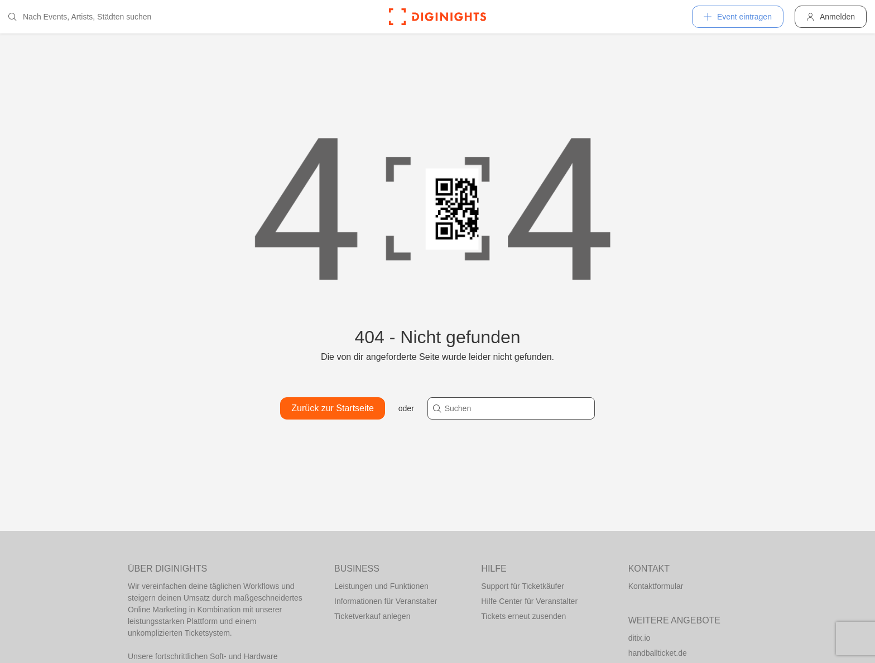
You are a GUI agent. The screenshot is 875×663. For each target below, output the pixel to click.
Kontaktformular (656, 586)
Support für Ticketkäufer (522, 586)
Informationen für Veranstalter (385, 601)
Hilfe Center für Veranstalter (529, 601)
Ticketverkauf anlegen (372, 616)
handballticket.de (657, 653)
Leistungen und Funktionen (381, 586)
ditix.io (639, 637)
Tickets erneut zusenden (523, 616)
